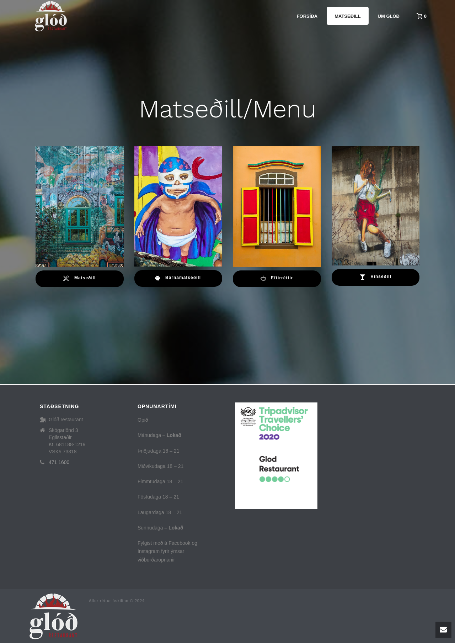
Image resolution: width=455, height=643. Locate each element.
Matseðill (347, 16)
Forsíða (307, 16)
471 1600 (59, 462)
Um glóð (389, 16)
